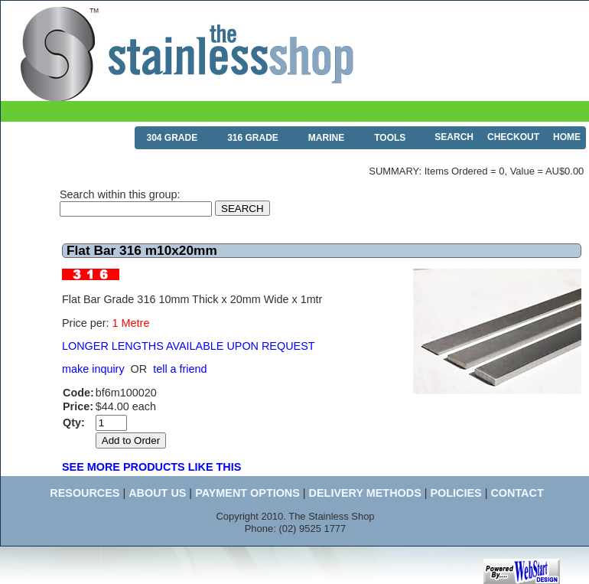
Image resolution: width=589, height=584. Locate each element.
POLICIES (455, 493)
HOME (567, 137)
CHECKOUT (513, 137)
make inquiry (93, 369)
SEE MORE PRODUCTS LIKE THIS (151, 467)
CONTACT (516, 493)
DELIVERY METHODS (365, 493)
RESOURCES (84, 493)
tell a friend (180, 369)
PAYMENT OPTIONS (247, 493)
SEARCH (453, 137)
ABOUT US (157, 493)
